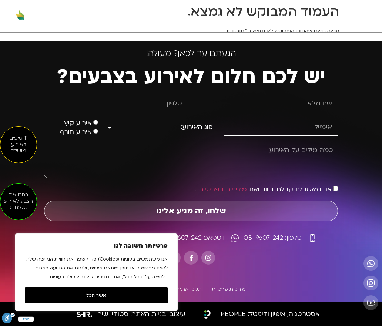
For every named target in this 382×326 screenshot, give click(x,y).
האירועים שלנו (249, 16)
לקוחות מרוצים (183, 16)
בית (312, 16)
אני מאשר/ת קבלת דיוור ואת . (263, 189)
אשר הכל (96, 295)
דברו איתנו (110, 16)
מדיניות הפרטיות (222, 189)
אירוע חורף (76, 132)
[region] (96, 272)
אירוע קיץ (78, 123)
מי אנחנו (286, 16)
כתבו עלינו (144, 16)
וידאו (216, 16)
